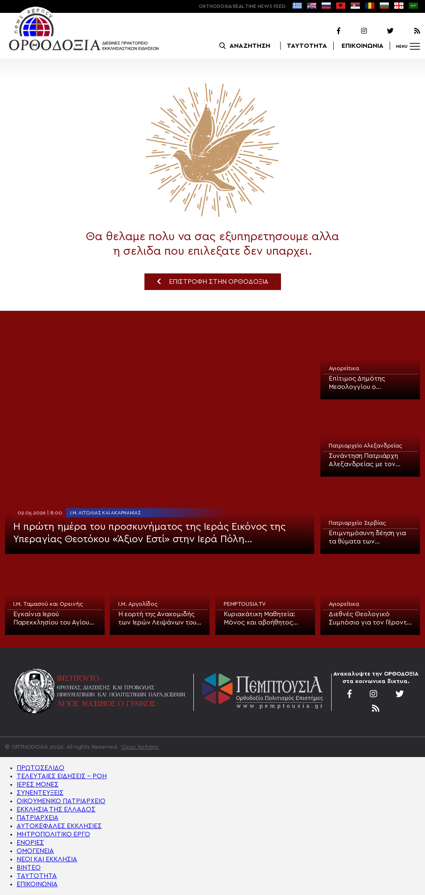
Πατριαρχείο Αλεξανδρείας (365, 446)
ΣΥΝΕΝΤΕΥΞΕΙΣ (40, 792)
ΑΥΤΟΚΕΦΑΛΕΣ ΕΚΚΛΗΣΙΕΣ (59, 826)
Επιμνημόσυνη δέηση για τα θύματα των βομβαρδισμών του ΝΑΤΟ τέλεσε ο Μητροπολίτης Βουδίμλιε (369, 538)
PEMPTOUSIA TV (245, 604)
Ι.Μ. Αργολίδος (138, 604)
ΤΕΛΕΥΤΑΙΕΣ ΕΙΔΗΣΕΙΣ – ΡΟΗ (62, 776)
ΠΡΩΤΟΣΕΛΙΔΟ (40, 768)
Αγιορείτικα (344, 368)
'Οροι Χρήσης (139, 747)
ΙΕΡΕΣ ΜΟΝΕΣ (38, 784)
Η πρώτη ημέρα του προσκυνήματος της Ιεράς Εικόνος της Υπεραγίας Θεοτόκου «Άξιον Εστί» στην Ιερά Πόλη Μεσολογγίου (149, 534)
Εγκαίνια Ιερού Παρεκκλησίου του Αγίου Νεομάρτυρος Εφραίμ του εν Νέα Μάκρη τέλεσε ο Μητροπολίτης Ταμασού (53, 619)
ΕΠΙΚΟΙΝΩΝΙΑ (362, 45)
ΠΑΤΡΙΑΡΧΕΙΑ (38, 817)
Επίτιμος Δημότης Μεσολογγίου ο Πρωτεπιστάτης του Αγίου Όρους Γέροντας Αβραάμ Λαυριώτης (369, 383)
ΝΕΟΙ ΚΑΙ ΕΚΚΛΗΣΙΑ (47, 859)
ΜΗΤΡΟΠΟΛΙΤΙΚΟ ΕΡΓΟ (53, 834)
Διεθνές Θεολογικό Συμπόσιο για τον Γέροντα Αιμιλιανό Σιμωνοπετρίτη (370, 619)
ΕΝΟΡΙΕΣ (30, 842)
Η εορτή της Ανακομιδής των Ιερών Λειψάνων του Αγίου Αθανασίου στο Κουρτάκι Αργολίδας (157, 619)
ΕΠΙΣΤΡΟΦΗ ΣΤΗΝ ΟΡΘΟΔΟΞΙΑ (213, 281)
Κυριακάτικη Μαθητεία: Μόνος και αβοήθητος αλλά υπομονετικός (259, 619)
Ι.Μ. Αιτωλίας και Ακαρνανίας (105, 512)
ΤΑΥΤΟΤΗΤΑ (307, 45)
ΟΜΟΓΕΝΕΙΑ (35, 851)
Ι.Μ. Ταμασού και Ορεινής (48, 604)
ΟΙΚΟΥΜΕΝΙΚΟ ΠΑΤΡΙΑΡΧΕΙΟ (61, 801)
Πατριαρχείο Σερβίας (357, 523)
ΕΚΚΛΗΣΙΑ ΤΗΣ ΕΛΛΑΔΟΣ (56, 809)
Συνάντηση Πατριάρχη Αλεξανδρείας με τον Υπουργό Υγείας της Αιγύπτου (363, 460)
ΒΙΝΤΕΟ (29, 867)
